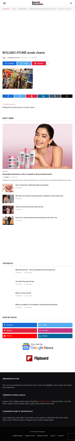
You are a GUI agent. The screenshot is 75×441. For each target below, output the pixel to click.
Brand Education (13, 57)
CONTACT (61, 436)
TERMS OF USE (30, 436)
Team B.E (6, 177)
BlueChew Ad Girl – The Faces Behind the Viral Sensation (35, 270)
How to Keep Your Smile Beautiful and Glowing (31, 185)
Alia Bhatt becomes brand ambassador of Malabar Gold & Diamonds (39, 196)
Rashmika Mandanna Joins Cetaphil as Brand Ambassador (27, 174)
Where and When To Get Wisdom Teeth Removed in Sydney (36, 305)
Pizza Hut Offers (45, 401)
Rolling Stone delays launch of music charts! (19, 107)
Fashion (5, 171)
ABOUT (52, 436)
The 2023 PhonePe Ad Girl (24, 281)
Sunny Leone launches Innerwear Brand (29, 207)
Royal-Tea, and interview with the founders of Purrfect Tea (36, 217)
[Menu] (4, 3)
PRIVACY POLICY (42, 436)
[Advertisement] (37, 29)
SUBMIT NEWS (18, 436)
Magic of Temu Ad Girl (23, 293)
